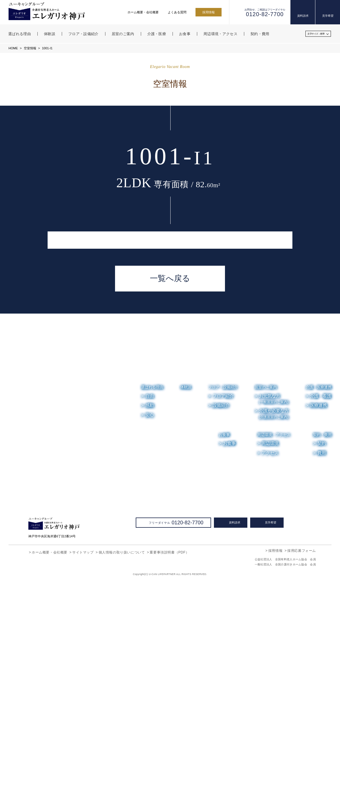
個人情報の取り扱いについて (122, 779)
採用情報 (208, 12)
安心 (149, 642)
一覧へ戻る (170, 505)
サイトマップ (83, 779)
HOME (13, 48)
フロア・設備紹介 (223, 614)
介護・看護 (320, 623)
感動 (149, 632)
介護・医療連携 (319, 614)
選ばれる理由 (152, 614)
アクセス (270, 680)
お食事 (224, 661)
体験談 (185, 614)
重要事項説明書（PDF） (169, 779)
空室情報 (29, 48)
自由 (149, 623)
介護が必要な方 (274, 641)
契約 (321, 670)
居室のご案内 (266, 614)
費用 (321, 680)
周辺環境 (270, 670)
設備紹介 (221, 632)
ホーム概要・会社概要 (143, 12)
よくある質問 (177, 12)
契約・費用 (322, 661)
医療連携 (318, 632)
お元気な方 (273, 626)
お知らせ (268, 698)
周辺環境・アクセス (274, 661)
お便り (291, 698)
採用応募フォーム (301, 777)
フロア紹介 (223, 623)
